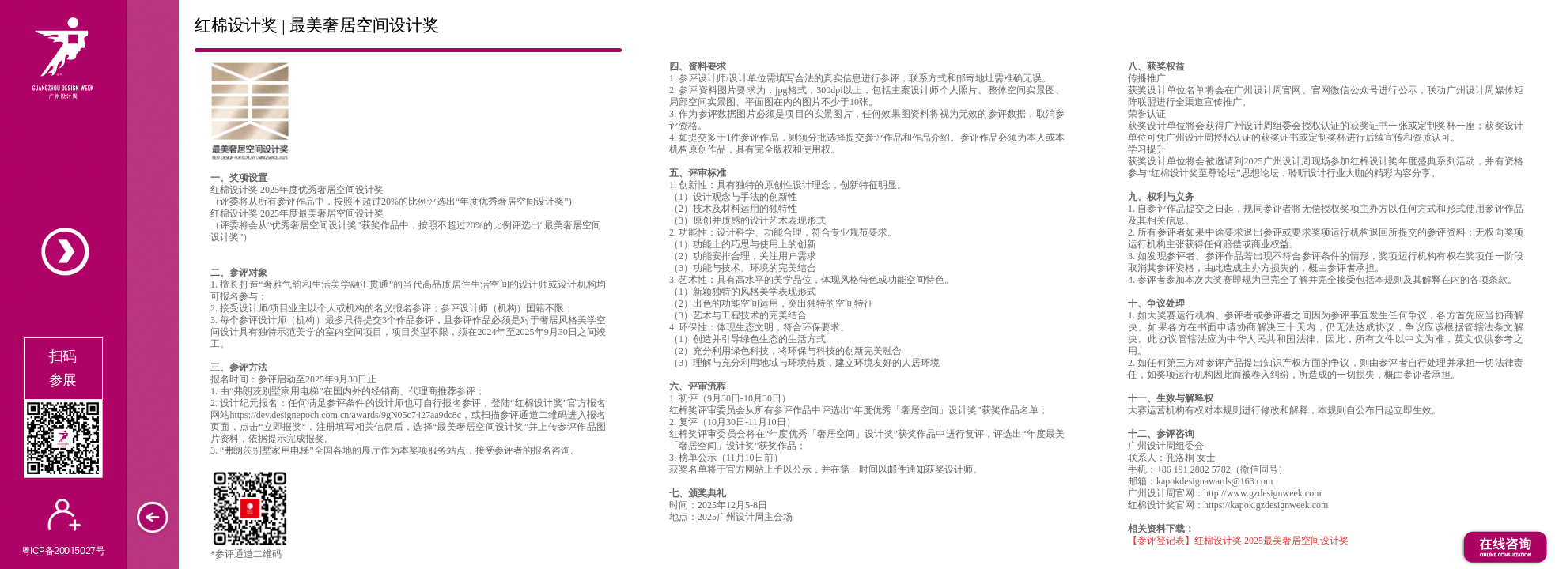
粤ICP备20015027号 (62, 550)
